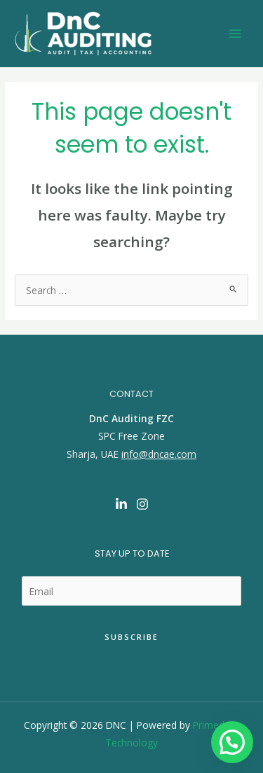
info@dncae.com (158, 454)
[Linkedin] (121, 504)
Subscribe (131, 637)
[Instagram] (142, 504)
